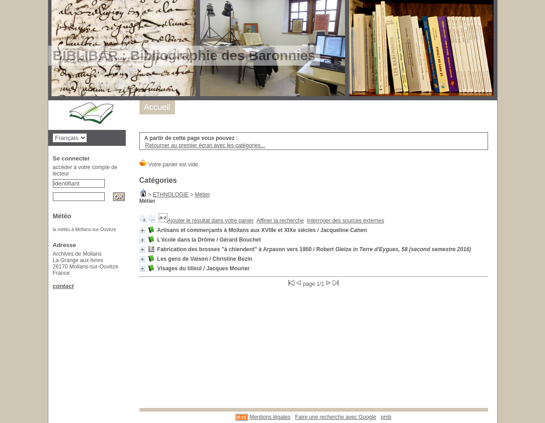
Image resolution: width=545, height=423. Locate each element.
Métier (202, 194)
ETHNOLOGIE (171, 194)
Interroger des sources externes (345, 220)
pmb (386, 417)
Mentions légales (269, 417)
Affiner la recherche (280, 220)
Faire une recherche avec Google (335, 417)
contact (63, 286)
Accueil (157, 107)
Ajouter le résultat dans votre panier (211, 220)
